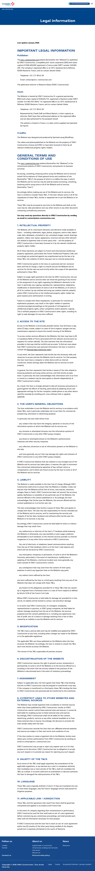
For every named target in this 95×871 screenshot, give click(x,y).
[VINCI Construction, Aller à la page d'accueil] (8, 3)
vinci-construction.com (29, 60)
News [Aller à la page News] (66, 841)
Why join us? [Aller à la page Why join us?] (36, 853)
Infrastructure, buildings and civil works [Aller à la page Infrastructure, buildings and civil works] (45, 848)
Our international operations (78, 4)
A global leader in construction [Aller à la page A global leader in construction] (42, 845)
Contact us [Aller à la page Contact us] (6, 855)
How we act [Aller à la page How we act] (36, 850)
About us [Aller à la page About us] (37, 841)
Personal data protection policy (39, 350)
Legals (50, 864)
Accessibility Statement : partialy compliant (77, 864)
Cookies (57, 864)
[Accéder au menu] (91, 3)
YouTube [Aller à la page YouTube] (4, 848)
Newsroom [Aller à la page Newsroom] (66, 845)
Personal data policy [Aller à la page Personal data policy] (41, 855)
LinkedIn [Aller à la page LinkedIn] (4, 845)
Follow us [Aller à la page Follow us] (7, 841)
